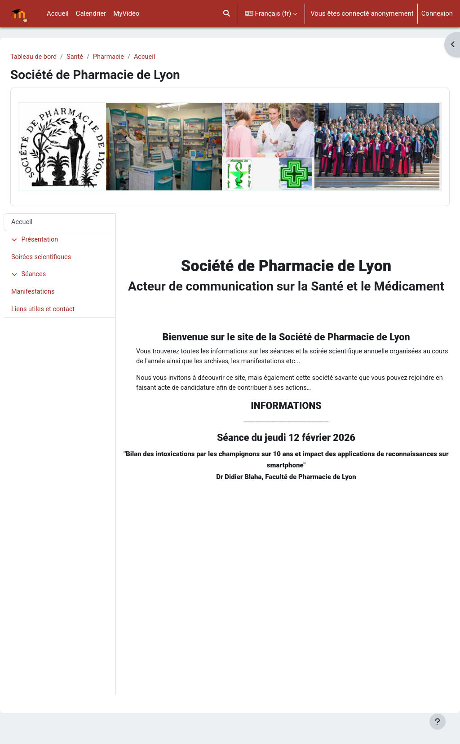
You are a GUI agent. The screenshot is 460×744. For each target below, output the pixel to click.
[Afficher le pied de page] (437, 721)
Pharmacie (133, 57)
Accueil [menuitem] (58, 13)
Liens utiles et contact (65, 302)
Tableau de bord (56, 57)
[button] (226, 13)
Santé (97, 57)
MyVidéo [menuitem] (126, 13)
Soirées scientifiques (63, 249)
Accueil (170, 57)
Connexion (437, 13)
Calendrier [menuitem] (91, 13)
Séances (50, 267)
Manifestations (55, 284)
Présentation (57, 231)
